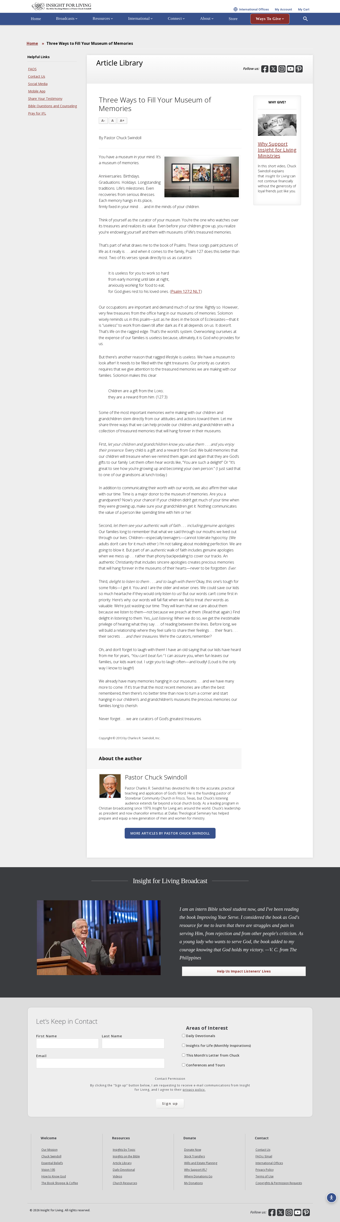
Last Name (133, 1041)
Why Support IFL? (195, 1170)
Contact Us (36, 76)
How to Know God (53, 1176)
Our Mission (49, 1150)
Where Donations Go (198, 1176)
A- (103, 120)
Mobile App (36, 91)
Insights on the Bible (126, 1156)
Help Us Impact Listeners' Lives (244, 971)
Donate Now (192, 1150)
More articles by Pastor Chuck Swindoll (170, 833)
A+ (122, 120)
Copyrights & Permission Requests (279, 1183)
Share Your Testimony (45, 98)
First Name (67, 1041)
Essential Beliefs (52, 1163)
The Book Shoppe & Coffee (59, 1183)
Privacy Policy (265, 1170)
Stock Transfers (194, 1156)
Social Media (38, 83)
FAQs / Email (264, 1156)
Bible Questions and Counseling (52, 106)
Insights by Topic (124, 1150)
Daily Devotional (124, 1170)
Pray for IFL (37, 113)
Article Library (122, 1163)
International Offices (269, 1163)
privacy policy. (194, 1090)
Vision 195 (48, 1170)
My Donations (193, 1183)
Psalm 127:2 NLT (186, 291)
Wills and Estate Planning (200, 1163)
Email (100, 1061)
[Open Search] (305, 31)
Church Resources (125, 1183)
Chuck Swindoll (51, 1156)
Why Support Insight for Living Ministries (277, 150)
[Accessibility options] (329, 1195)
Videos (117, 1176)
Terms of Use (265, 1176)
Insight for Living (84, 12)
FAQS (32, 69)
